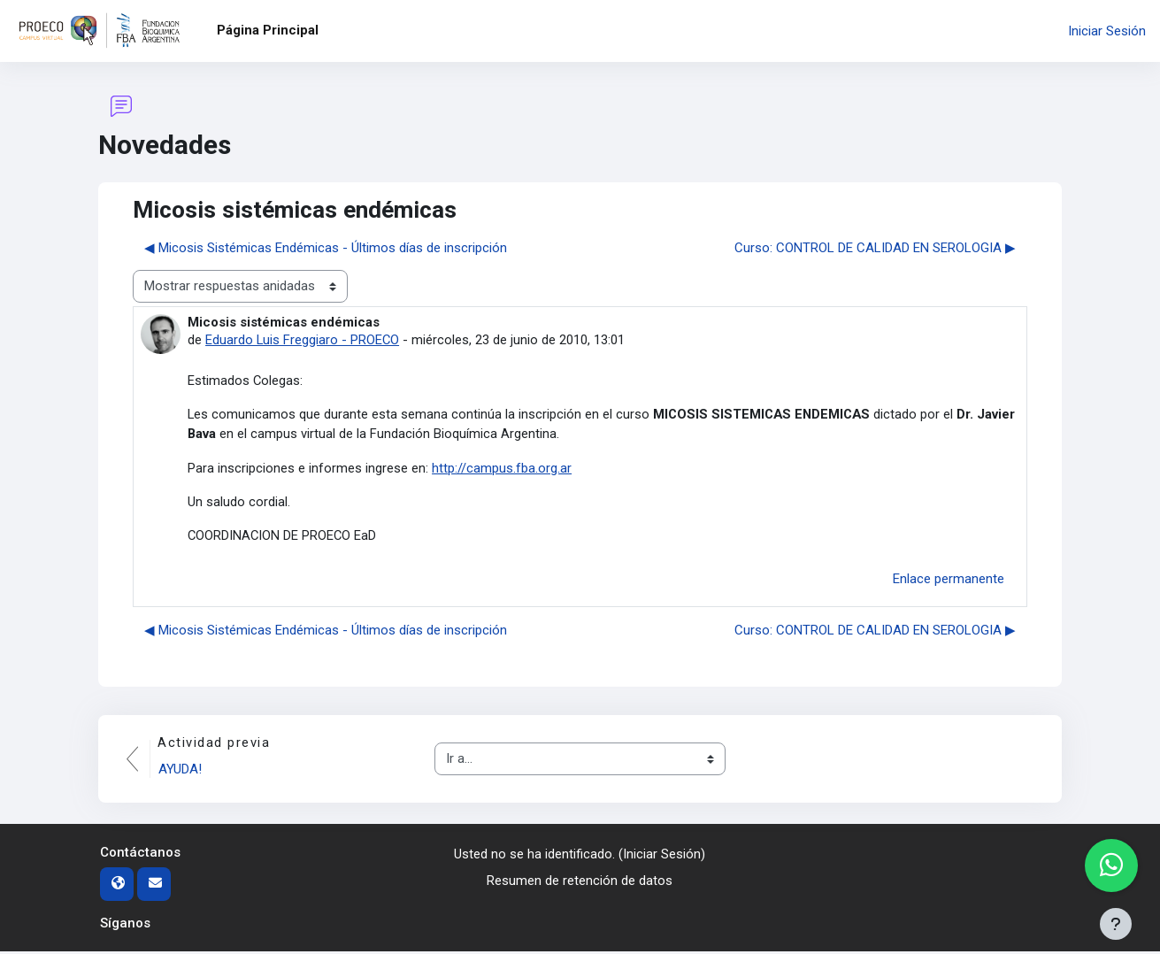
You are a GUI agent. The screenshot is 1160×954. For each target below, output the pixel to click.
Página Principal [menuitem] (268, 30)
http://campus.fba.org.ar (502, 469)
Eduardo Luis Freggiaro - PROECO (303, 340)
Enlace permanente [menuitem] (948, 581)
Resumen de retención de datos (579, 884)
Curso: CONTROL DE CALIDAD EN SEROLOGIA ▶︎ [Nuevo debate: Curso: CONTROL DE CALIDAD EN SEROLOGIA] (875, 248)
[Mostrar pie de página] (1116, 924)
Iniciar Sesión (1107, 31)
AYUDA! (181, 772)
